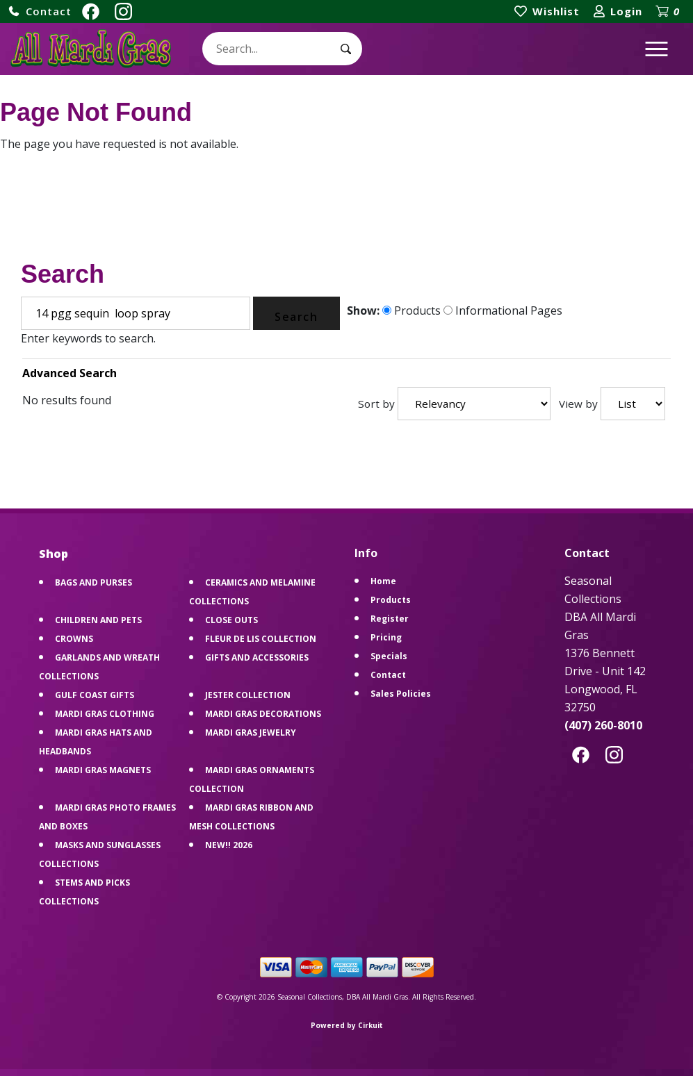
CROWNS (74, 639)
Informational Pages (502, 310)
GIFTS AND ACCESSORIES (257, 657)
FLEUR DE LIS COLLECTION (260, 639)
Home (383, 581)
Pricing (386, 637)
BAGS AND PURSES (93, 582)
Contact (388, 675)
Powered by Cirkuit (347, 1025)
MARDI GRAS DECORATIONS (263, 714)
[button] (40, 11)
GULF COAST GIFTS (94, 695)
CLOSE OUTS (231, 620)
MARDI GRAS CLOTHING (104, 714)
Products (411, 310)
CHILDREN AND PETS (98, 620)
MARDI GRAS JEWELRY (250, 732)
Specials (388, 656)
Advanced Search (69, 373)
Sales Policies (400, 694)
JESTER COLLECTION (248, 695)
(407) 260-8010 (603, 725)
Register (389, 618)
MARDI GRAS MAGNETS (103, 770)
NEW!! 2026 (228, 845)
